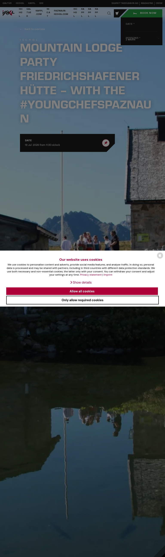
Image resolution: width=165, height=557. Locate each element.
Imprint (108, 274)
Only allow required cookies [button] (83, 300)
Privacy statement (91, 274)
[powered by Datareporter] (160, 258)
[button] (81, 282)
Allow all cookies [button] (82, 291)
